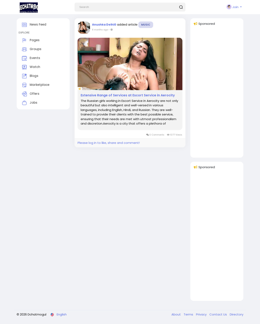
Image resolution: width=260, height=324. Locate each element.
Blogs (30, 76)
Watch (31, 67)
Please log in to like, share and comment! (109, 143)
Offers (30, 93)
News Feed (34, 24)
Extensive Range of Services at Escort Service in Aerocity (128, 95)
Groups (31, 49)
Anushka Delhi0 (104, 25)
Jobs (29, 102)
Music (145, 25)
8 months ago (100, 29)
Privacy (201, 314)
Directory (236, 314)
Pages (31, 40)
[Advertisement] (217, 93)
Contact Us (218, 314)
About (176, 314)
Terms (189, 314)
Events (31, 58)
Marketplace (35, 85)
